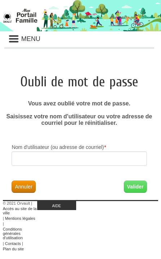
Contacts (13, 243)
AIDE (56, 206)
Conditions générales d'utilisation (13, 233)
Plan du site (13, 249)
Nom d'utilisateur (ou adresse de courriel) (59, 147)
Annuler (23, 187)
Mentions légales (20, 218)
